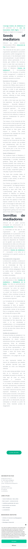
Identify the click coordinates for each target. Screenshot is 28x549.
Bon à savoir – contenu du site (10, 501)
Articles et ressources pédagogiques (12, 518)
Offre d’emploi (6, 507)
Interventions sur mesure (9, 505)
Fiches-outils (5, 520)
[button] (26, 524)
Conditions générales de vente (10, 503)
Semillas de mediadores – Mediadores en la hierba (14, 282)
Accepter (14, 541)
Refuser (14, 545)
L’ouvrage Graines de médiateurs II (14, 26)
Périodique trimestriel (8, 522)
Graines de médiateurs (18, 250)
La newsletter (6, 510)
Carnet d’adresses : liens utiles (10, 499)
